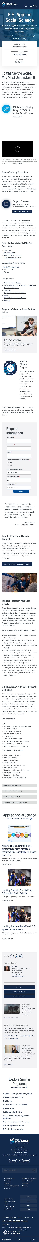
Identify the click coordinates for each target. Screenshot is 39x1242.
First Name (10, 437)
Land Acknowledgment (29, 1155)
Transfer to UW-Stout (19, 991)
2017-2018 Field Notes (11, 1036)
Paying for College (19, 996)
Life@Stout (7, 1183)
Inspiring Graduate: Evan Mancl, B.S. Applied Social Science (19, 928)
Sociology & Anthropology (13, 255)
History (6, 295)
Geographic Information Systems (15, 293)
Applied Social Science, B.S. (22, 211)
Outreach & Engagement (11, 1186)
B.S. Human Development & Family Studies (17, 1094)
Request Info (6, 1239)
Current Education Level (15, 469)
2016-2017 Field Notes (11, 1038)
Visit (28, 1201)
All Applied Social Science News (18, 818)
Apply (28, 1196)
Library (6, 1204)
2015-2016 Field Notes (27, 1036)
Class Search (25, 1183)
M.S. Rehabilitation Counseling (13, 1129)
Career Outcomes (19, 54)
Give (28, 1205)
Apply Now (7, 36)
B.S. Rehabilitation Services (12, 1112)
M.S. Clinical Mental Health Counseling (16, 1122)
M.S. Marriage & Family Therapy (13, 1125)
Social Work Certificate (11, 267)
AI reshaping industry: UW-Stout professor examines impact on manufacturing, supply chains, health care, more (19, 850)
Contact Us (5, 1155)
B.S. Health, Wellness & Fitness (13, 1097)
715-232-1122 (19, 1147)
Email (8, 452)
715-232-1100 (16, 974)
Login (28, 1209)
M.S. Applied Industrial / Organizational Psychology (16, 1117)
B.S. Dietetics (7, 1101)
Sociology (7, 300)
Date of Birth (11, 484)
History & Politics (9, 253)
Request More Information (24, 36)
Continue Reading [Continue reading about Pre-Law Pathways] (10, 350)
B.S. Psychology (8, 1108)
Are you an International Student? (18, 459)
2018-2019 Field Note (11, 1018)
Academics (7, 1181)
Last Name (10, 445)
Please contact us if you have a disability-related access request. (17, 1221)
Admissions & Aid (9, 1178)
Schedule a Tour (18, 38)
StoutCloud (25, 1186)
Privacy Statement (15, 1155)
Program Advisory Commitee (15, 803)
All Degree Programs (18, 1087)
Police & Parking (9, 1206)
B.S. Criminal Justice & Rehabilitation (15, 1105)
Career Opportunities (13, 785)
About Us (7, 1188)
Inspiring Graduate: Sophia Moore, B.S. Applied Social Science (18, 892)
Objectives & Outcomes (13, 791)
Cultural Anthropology (11, 288)
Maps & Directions (27, 1181)
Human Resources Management (15, 298)
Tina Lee (14, 966)
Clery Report (7, 1209)
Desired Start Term (13, 476)
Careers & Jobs (8, 1199)
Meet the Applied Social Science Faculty (17, 564)
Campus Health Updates (29, 1178)
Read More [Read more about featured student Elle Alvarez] (7, 1064)
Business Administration (12, 283)
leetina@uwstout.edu (18, 976)
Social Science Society (13, 797)
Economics (7, 250)
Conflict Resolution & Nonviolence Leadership (20, 285)
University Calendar (9, 1201)
